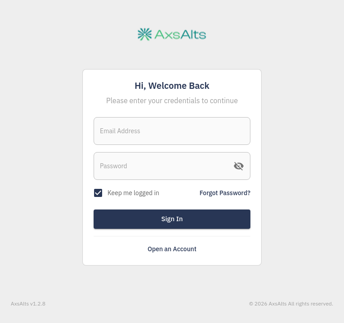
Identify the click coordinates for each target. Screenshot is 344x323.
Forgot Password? (225, 193)
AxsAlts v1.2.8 (28, 303)
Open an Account (171, 249)
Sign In (172, 219)
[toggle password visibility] (238, 166)
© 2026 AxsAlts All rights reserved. (291, 303)
